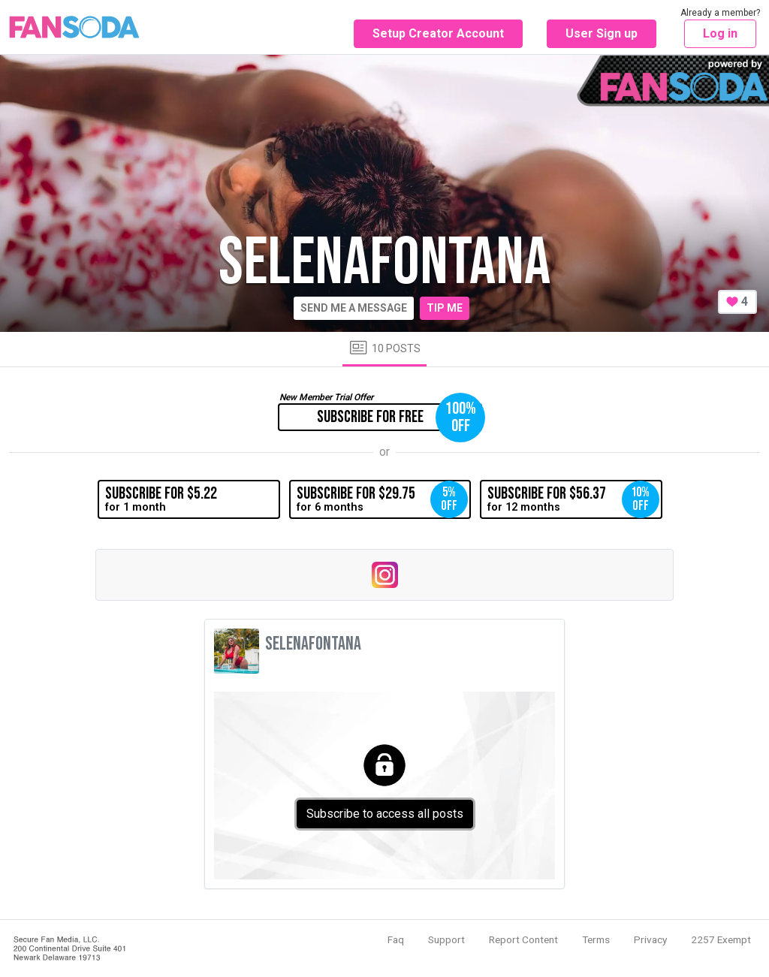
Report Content (523, 939)
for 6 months (382, 499)
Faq (396, 939)
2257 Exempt (721, 939)
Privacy (650, 939)
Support (446, 939)
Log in (720, 33)
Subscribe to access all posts (384, 814)
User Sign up (601, 33)
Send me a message (353, 308)
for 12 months (573, 499)
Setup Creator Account (438, 33)
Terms (596, 939)
